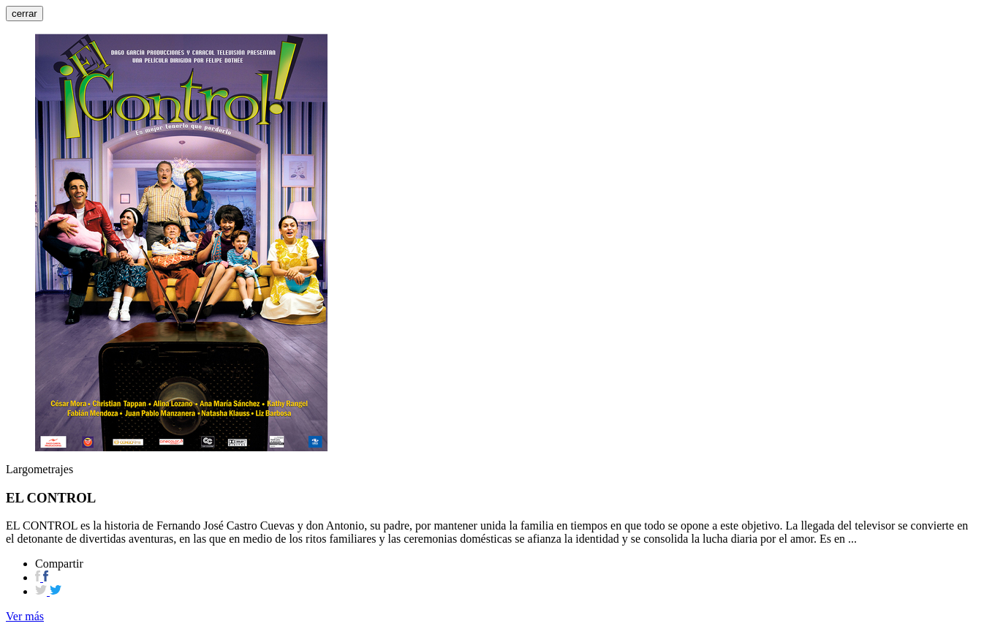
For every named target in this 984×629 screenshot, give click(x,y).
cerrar (24, 13)
